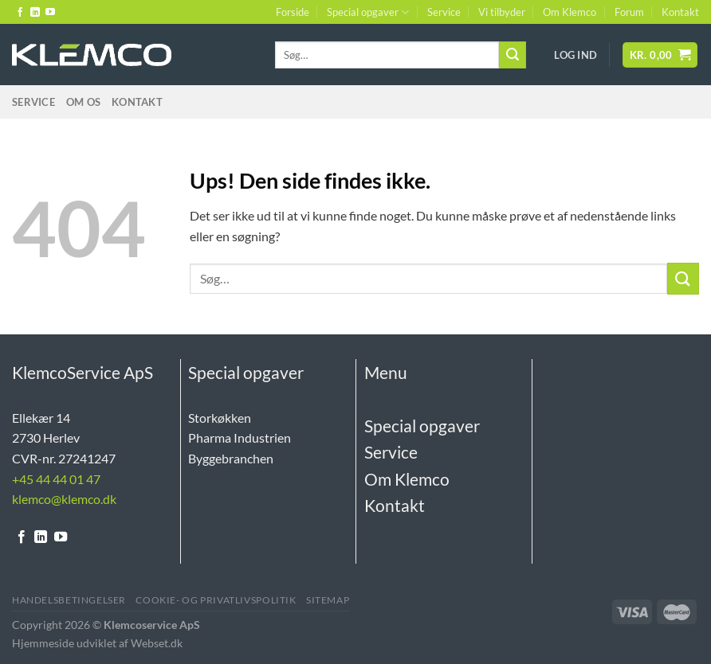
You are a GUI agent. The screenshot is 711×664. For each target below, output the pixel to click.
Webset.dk (157, 643)
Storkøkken (219, 417)
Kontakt (680, 12)
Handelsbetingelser (69, 600)
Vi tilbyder (501, 12)
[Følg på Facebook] (20, 12)
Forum (629, 12)
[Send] (512, 54)
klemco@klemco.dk (64, 498)
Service (444, 12)
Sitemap (327, 600)
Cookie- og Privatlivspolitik (216, 600)
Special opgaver (368, 12)
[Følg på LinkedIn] (35, 12)
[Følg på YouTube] (50, 12)
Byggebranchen (230, 458)
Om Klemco (569, 12)
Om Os (83, 102)
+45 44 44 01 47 (56, 478)
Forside (292, 12)
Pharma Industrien (239, 437)
